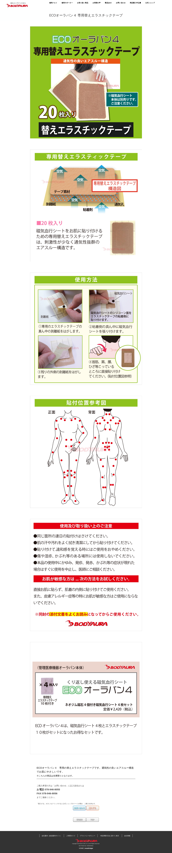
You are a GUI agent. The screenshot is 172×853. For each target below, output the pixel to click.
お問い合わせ (120, 3)
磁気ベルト (53, 3)
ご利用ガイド (70, 836)
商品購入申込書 (135, 3)
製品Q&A (108, 3)
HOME (81, 848)
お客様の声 (96, 3)
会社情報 (127, 836)
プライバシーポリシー (87, 836)
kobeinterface (90, 845)
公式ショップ (150, 3)
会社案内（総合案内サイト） (52, 836)
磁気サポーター (67, 3)
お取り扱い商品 (82, 3)
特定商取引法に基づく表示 (110, 836)
